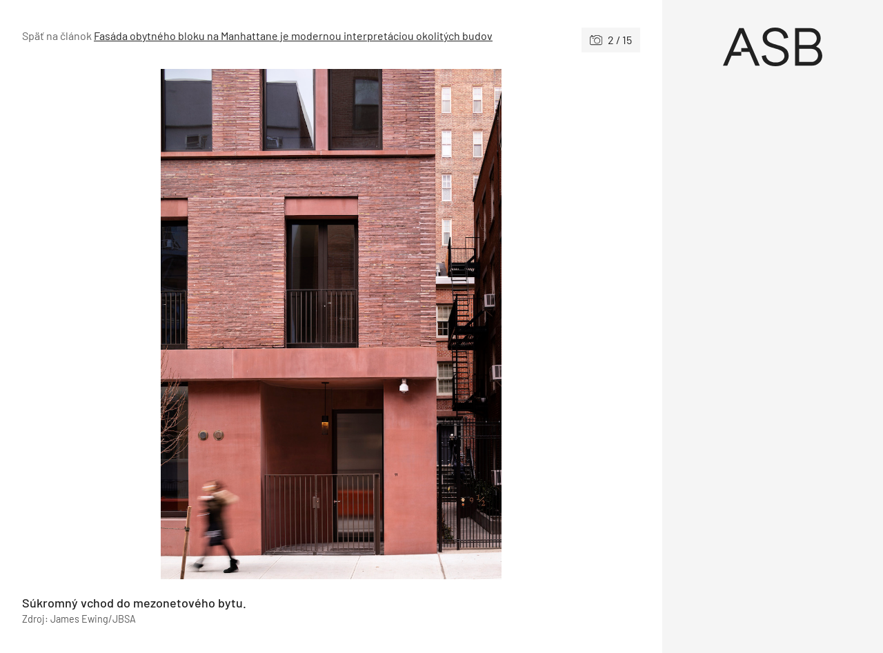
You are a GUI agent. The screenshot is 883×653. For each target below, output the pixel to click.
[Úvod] (772, 47)
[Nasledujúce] (485, 324)
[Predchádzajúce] (176, 324)
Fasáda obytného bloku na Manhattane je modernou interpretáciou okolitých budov (293, 35)
